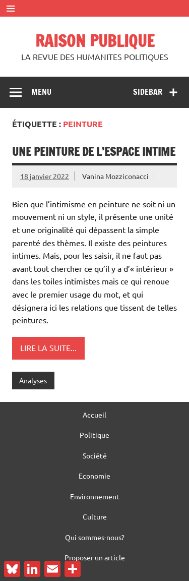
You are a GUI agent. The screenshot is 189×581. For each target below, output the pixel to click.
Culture (95, 516)
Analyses (33, 380)
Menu (41, 91)
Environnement (94, 496)
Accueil (94, 414)
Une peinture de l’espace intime (93, 151)
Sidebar (147, 91)
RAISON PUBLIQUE (94, 40)
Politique (94, 434)
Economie (94, 475)
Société (95, 455)
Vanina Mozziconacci (115, 176)
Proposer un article (95, 557)
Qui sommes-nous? (94, 537)
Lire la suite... (48, 347)
